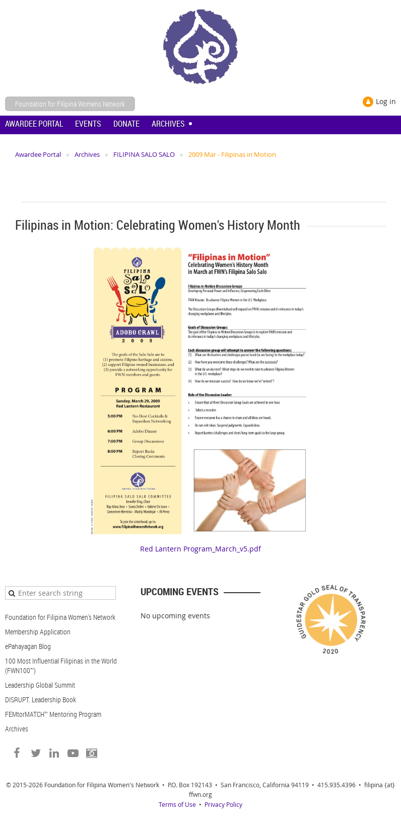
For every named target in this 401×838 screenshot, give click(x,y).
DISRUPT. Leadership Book (40, 699)
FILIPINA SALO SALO (144, 154)
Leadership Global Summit (40, 685)
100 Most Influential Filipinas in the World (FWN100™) (61, 665)
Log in (386, 101)
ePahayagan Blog (28, 646)
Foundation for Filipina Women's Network (60, 617)
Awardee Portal (38, 154)
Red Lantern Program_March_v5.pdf (200, 548)
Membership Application (38, 631)
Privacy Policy (223, 804)
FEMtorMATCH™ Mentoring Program (53, 714)
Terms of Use (177, 804)
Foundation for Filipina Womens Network (70, 104)
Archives (87, 154)
